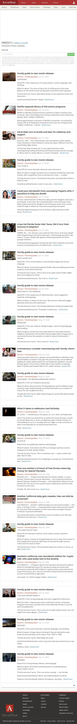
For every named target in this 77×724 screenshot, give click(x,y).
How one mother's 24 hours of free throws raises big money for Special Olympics (43, 469)
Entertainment (15, 7)
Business (4, 7)
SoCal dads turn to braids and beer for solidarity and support (43, 133)
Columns (44, 704)
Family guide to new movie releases (35, 73)
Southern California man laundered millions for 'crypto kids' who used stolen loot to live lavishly (45, 557)
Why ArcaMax (63, 707)
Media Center (63, 710)
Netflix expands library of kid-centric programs (41, 106)
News (43, 698)
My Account (63, 704)
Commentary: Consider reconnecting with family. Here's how (45, 350)
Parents (20, 77)
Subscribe (71, 54)
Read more (49, 99)
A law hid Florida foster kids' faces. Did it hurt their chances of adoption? (43, 225)
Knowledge (46, 7)
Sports (63, 7)
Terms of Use (61, 721)
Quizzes (43, 707)
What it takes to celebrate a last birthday (38, 408)
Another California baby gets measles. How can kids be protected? (45, 497)
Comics (43, 701)
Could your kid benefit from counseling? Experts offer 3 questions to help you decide (45, 192)
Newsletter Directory (66, 713)
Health (24, 7)
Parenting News (31, 77)
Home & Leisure (35, 7)
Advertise (43, 721)
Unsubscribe (70, 721)
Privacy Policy (52, 721)
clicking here (12, 65)
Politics (56, 7)
